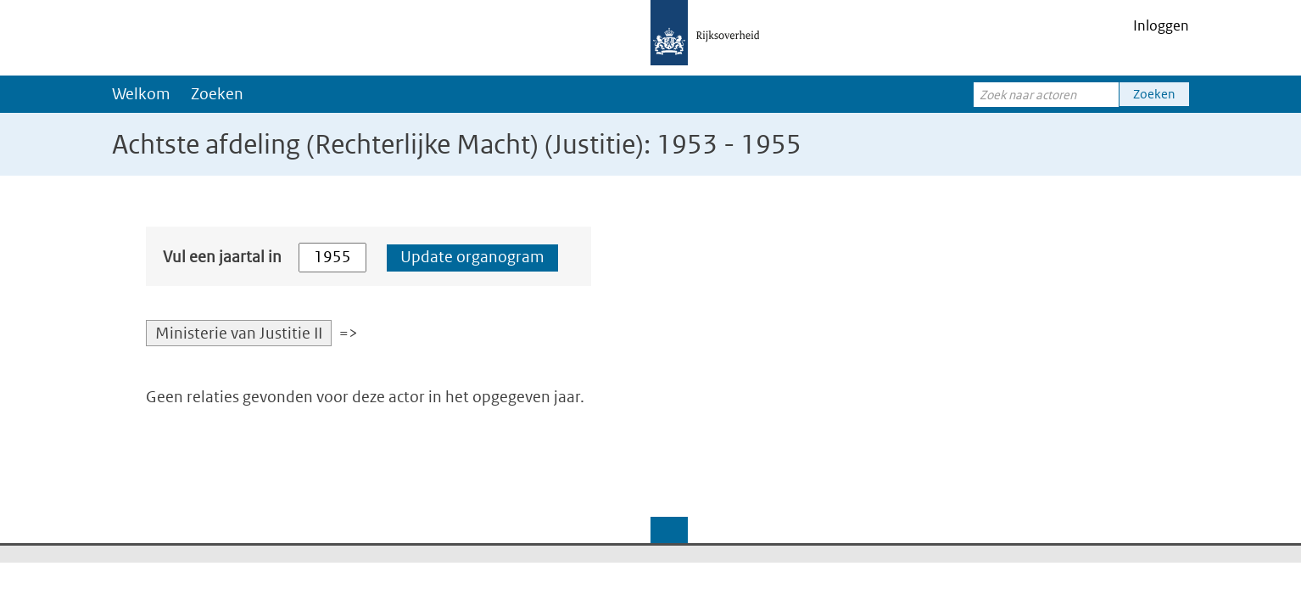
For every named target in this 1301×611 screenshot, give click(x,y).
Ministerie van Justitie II (238, 333)
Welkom (141, 94)
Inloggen (1161, 25)
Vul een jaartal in (222, 257)
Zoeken (217, 94)
